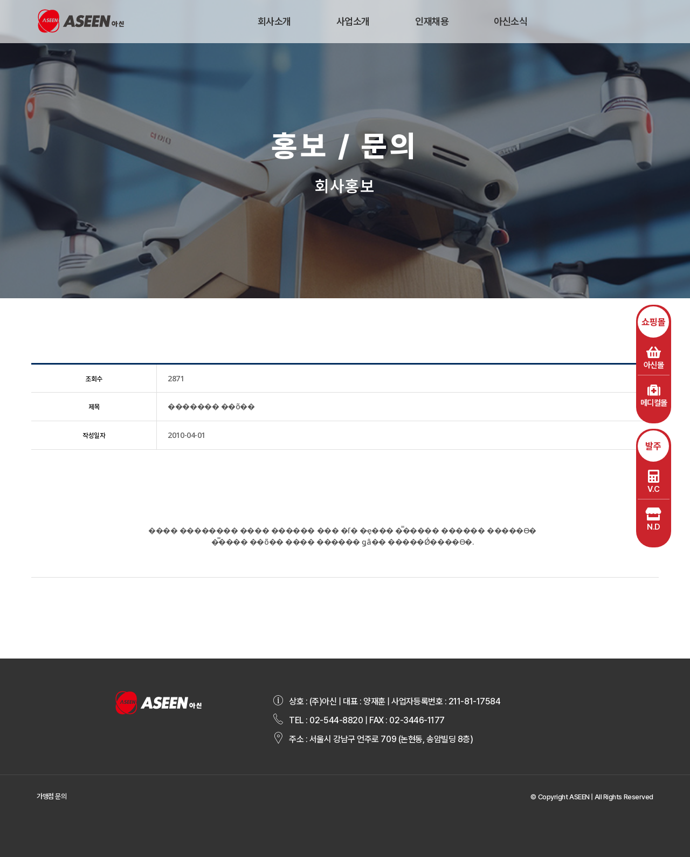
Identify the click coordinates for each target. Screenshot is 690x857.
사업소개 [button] (353, 21)
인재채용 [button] (431, 21)
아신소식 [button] (510, 21)
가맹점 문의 (51, 796)
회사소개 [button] (274, 21)
